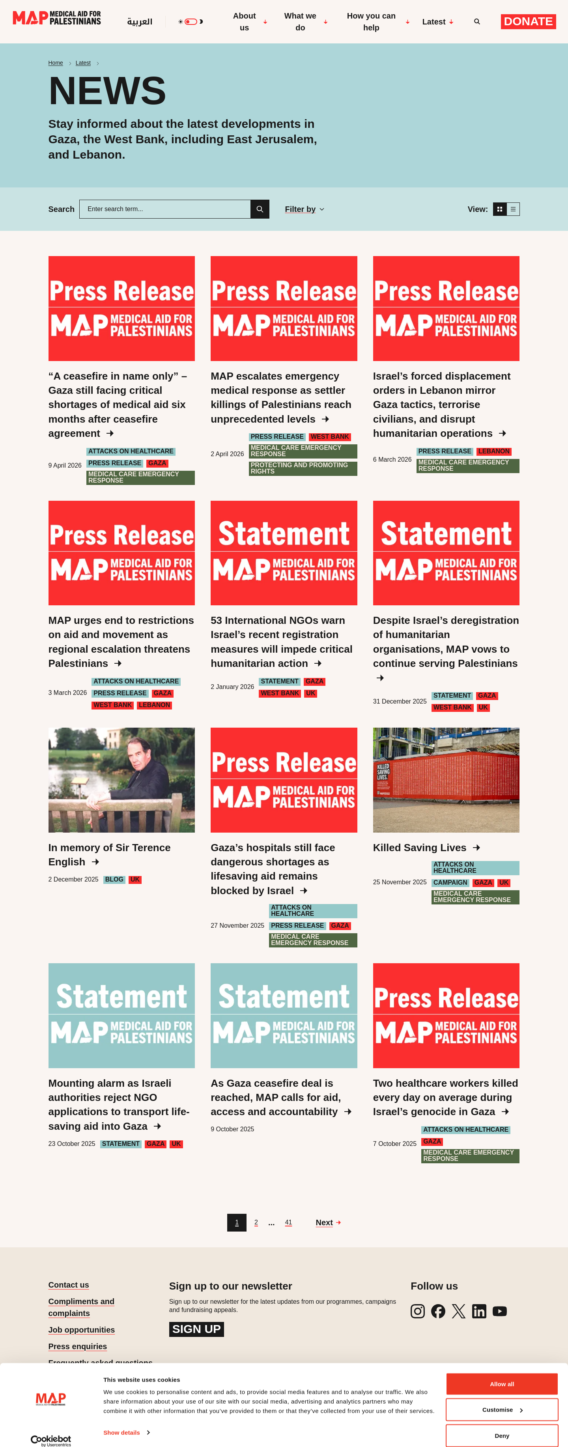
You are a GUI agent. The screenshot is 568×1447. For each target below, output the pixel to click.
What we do (306, 21)
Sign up (196, 1328)
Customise (502, 1400)
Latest (438, 21)
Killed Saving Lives (426, 848)
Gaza (157, 463)
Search (62, 209)
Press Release (114, 463)
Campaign (450, 882)
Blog (114, 879)
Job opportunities (82, 1329)
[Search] (259, 209)
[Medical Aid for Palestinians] (57, 22)
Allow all (502, 1374)
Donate (528, 21)
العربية (140, 22)
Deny (502, 1426)
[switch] (191, 22)
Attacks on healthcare (131, 451)
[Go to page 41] (288, 1223)
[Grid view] (499, 209)
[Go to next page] (328, 1222)
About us (250, 21)
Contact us (69, 1284)
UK (310, 693)
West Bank (330, 436)
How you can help (378, 21)
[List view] (513, 209)
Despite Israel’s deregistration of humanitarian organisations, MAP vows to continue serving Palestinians (446, 647)
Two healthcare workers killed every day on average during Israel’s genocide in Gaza (445, 1097)
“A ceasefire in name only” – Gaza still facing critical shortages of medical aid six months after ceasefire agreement (118, 405)
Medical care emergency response (133, 477)
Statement (279, 681)
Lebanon (494, 451)
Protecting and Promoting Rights (299, 468)
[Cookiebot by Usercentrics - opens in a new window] (51, 1432)
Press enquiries (78, 1346)
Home (56, 63)
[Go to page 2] (256, 1223)
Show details (121, 1422)
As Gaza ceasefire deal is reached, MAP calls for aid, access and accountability (281, 1097)
